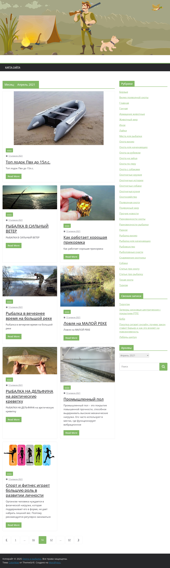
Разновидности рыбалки (134, 224)
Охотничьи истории (131, 180)
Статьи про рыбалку (131, 274)
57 (51, 539)
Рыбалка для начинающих (135, 241)
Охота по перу (127, 163)
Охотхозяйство (128, 196)
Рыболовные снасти (131, 252)
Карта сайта (12, 67)
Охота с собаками (129, 169)
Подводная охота (129, 202)
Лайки (123, 130)
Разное (123, 229)
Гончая (123, 108)
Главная (124, 103)
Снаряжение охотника (132, 257)
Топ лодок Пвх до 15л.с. (28, 162)
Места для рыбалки (130, 136)
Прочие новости (129, 213)
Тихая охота (126, 279)
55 (33, 539)
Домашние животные (132, 114)
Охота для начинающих (133, 147)
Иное (9, 150)
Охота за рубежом (129, 152)
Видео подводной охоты (134, 97)
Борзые (123, 91)
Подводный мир (129, 207)
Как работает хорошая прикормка (85, 240)
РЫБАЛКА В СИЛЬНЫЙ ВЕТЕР (27, 228)
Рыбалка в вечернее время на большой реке (29, 316)
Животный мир (128, 119)
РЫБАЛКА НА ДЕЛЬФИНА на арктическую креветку (29, 396)
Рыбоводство (127, 246)
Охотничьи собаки (130, 185)
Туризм (123, 285)
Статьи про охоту (129, 268)
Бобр (122, 318)
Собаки (123, 263)
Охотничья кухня (129, 191)
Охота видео (126, 141)
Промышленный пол (84, 399)
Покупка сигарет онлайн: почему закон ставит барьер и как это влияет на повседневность (142, 328)
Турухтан (124, 304)
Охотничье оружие (130, 174)
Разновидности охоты (132, 218)
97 (69, 539)
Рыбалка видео (128, 235)
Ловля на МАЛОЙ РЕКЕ (85, 323)
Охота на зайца (128, 158)
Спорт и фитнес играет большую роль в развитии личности (28, 490)
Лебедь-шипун (128, 337)
